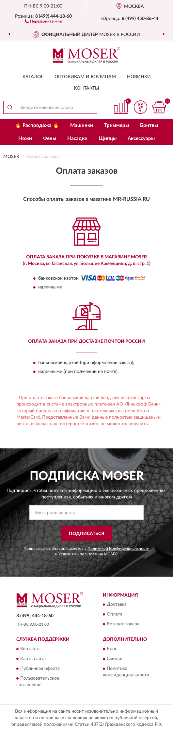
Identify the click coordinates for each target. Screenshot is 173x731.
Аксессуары (141, 138)
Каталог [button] (33, 77)
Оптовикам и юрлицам (85, 77)
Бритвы (149, 125)
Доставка (117, 604)
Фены (49, 138)
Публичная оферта (40, 668)
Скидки (114, 658)
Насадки (77, 138)
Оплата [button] (114, 614)
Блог (112, 649)
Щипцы (108, 138)
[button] (43, 21)
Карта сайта (33, 658)
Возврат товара (123, 624)
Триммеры (116, 125)
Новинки (139, 77)
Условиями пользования (80, 554)
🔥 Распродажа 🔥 (37, 125)
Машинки (81, 125)
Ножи (25, 138)
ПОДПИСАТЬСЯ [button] (86, 533)
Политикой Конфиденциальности (118, 548)
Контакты (86, 88)
